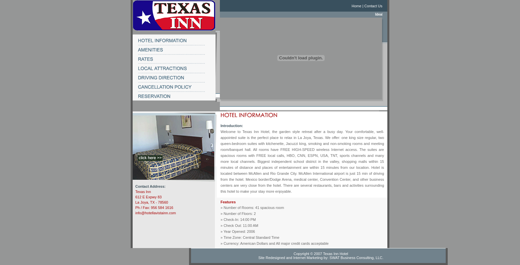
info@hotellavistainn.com (155, 213)
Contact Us (373, 6)
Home (356, 6)
